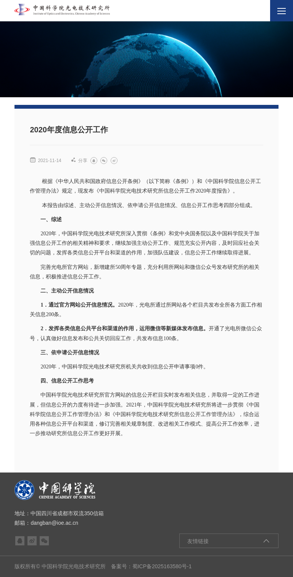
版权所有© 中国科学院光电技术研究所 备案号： (73, 566)
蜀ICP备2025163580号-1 (162, 566)
